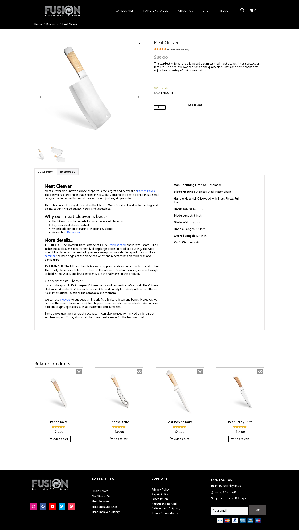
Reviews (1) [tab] (67, 171)
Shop (207, 10)
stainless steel (117, 245)
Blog (224, 10)
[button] (138, 42)
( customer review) (178, 50)
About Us (185, 10)
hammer (50, 256)
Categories (125, 10)
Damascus (73, 232)
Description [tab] (46, 171)
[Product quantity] (160, 107)
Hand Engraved (156, 10)
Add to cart (196, 105)
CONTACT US (221, 480)
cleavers (65, 299)
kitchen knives (146, 191)
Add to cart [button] (60, 439)
